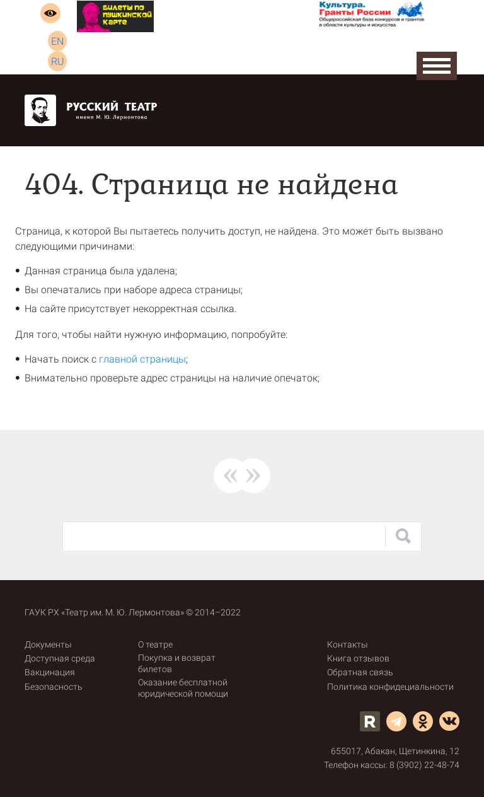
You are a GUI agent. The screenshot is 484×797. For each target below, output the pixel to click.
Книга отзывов (358, 658)
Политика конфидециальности (390, 687)
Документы (48, 644)
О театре (155, 644)
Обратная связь (360, 672)
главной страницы (142, 359)
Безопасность (54, 687)
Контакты (347, 644)
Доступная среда (60, 658)
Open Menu (437, 66)
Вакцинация (50, 672)
